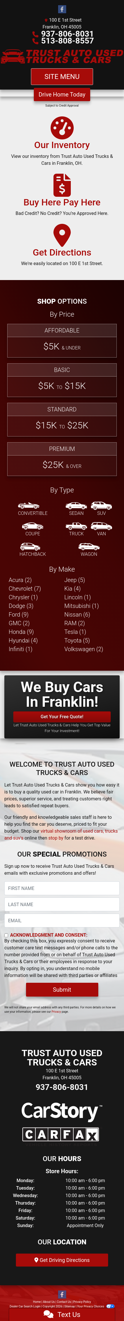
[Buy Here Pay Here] (62, 198)
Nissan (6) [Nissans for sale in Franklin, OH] (77, 614)
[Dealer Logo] (62, 56)
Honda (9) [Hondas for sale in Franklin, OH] (21, 631)
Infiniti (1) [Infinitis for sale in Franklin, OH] (20, 649)
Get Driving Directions (62, 1260)
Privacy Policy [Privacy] (82, 1301)
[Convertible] (32, 509)
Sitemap (69, 1306)
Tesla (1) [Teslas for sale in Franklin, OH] (75, 631)
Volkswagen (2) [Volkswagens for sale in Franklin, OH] (83, 649)
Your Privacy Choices (95, 1306)
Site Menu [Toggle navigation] (62, 77)
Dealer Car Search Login (25, 1306)
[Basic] (62, 380)
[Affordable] (62, 341)
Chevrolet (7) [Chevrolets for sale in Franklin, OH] (25, 588)
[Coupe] (32, 529)
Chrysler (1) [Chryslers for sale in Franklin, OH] (23, 597)
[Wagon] (89, 550)
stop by (55, 838)
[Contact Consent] (6, 935)
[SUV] (101, 509)
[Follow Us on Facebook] (62, 9)
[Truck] (76, 529)
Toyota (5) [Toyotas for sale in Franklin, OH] (77, 640)
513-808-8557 (67, 41)
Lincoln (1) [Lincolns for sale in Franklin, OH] (77, 597)
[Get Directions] (62, 248)
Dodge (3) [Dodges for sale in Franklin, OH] (21, 605)
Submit (62, 989)
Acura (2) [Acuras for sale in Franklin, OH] (20, 580)
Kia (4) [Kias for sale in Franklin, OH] (72, 588)
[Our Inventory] (62, 143)
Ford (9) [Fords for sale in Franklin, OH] (19, 614)
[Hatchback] (32, 550)
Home (37, 1301)
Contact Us (64, 1301)
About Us (49, 1301)
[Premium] (62, 459)
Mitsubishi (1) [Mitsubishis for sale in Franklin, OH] (81, 605)
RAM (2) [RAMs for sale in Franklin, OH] (74, 623)
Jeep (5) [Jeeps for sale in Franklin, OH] (74, 580)
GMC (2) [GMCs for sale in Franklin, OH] (19, 623)
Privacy (56, 1011)
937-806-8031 (67, 34)
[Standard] (62, 419)
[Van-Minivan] (101, 529)
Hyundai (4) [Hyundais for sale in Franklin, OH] (23, 640)
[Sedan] (76, 509)
